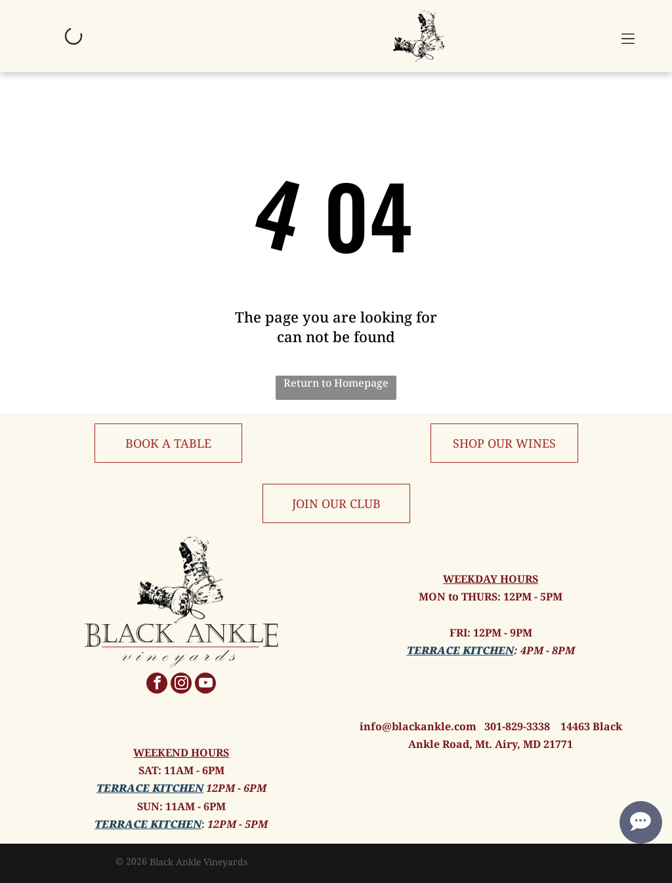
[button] (628, 36)
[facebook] (156, 685)
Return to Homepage (336, 383)
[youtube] (205, 685)
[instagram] (181, 685)
